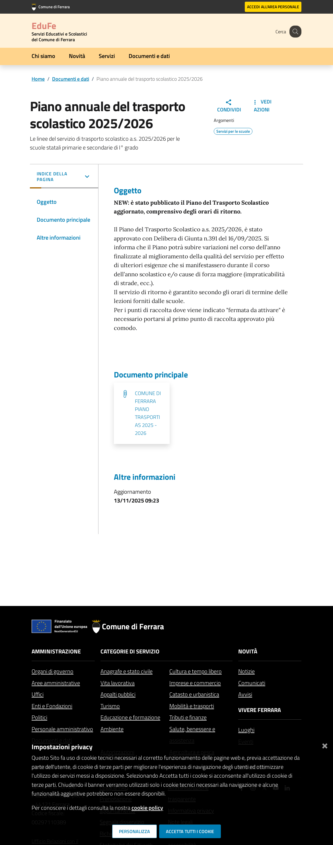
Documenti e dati (149, 55)
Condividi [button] (229, 106)
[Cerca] (294, 31)
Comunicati (251, 682)
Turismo (110, 705)
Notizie (246, 671)
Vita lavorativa (117, 682)
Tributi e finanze (188, 717)
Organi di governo (52, 671)
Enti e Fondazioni (52, 705)
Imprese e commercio (195, 682)
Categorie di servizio (129, 651)
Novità (77, 55)
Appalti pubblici (117, 694)
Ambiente (112, 728)
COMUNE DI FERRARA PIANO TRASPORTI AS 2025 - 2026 (148, 413)
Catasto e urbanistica (194, 694)
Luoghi (246, 729)
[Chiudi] (324, 744)
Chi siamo (43, 55)
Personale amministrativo (62, 728)
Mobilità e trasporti (191, 705)
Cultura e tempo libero (195, 671)
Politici (39, 717)
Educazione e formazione (130, 717)
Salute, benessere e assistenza (192, 734)
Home (38, 79)
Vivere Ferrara (259, 709)
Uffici (38, 694)
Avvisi (245, 694)
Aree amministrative (56, 682)
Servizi (107, 55)
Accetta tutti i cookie (190, 831)
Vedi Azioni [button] (262, 105)
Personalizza (134, 831)
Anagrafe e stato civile (126, 671)
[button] (64, 177)
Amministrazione (56, 651)
